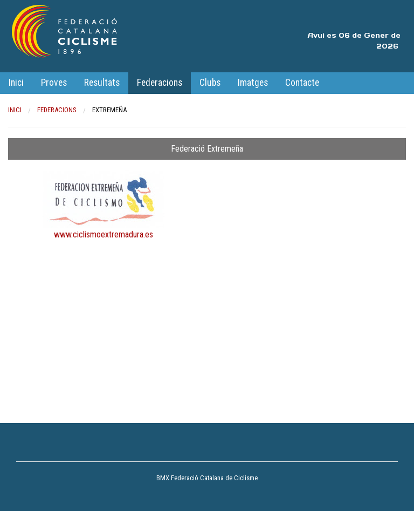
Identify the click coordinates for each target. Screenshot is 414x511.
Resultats (102, 82)
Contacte (302, 82)
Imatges (253, 82)
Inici (16, 82)
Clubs (209, 82)
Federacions (159, 82)
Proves (54, 82)
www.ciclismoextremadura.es (103, 234)
